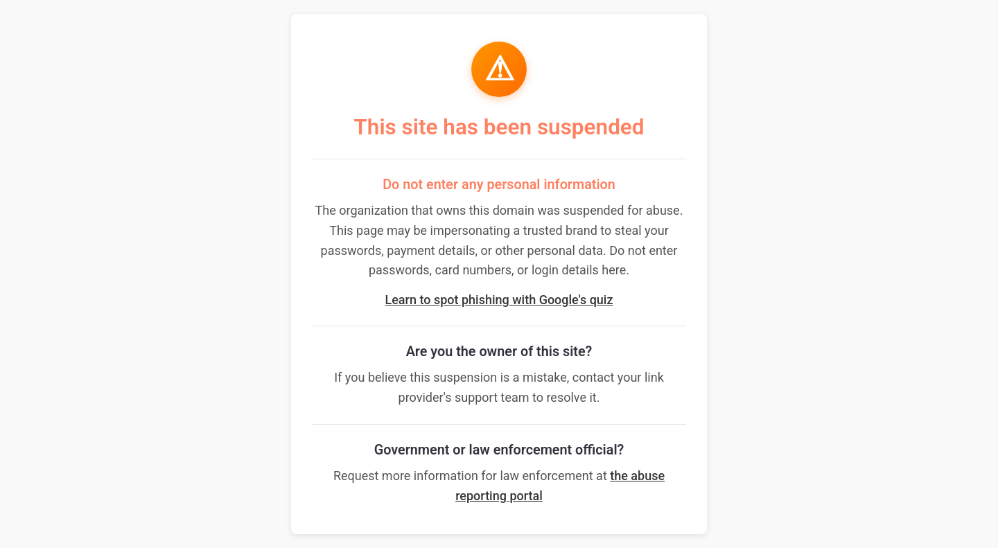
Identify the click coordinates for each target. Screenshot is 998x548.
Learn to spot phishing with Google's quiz (499, 299)
